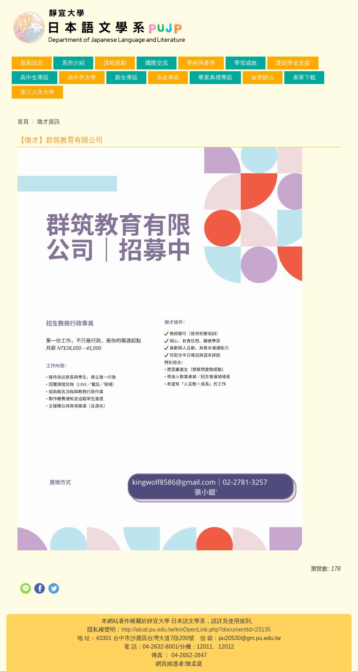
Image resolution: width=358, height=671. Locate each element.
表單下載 (304, 77)
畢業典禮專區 (215, 77)
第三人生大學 (37, 92)
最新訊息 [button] (31, 63)
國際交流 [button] (156, 63)
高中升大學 (82, 77)
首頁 (23, 122)
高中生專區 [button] (34, 77)
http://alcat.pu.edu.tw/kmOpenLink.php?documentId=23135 (195, 630)
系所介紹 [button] (73, 63)
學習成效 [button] (245, 63)
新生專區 (126, 77)
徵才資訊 (48, 122)
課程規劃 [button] (115, 63)
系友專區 (168, 77)
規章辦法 (262, 77)
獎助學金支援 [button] (293, 63)
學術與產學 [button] (201, 63)
